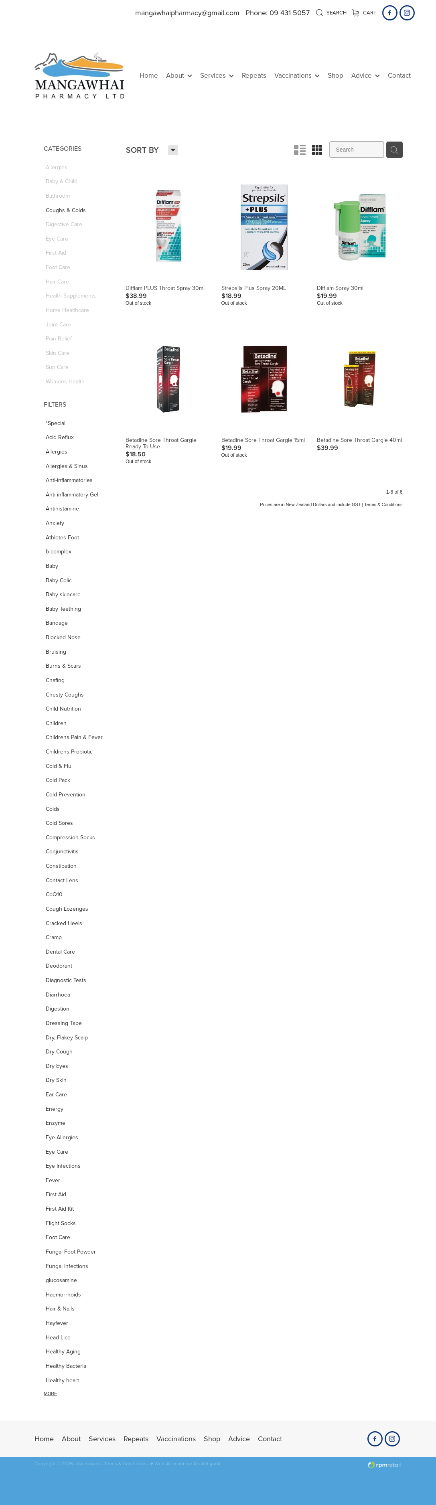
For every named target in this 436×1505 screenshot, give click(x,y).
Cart (364, 12)
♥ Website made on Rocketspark (185, 1463)
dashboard (88, 1463)
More (50, 1393)
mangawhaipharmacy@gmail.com (187, 13)
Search (331, 12)
